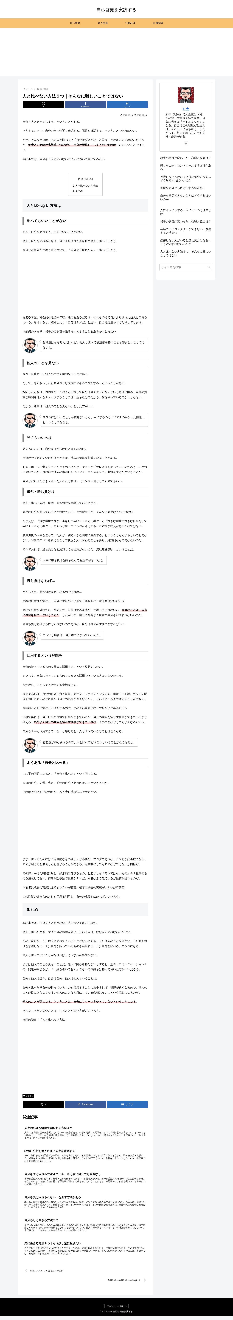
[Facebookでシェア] (85, 104)
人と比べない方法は (86, 186)
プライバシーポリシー (117, 1310)
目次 (81, 178)
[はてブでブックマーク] (127, 104)
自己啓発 (28, 1096)
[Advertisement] (116, 54)
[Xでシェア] (43, 104)
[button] (209, 267)
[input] (185, 267)
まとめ (79, 191)
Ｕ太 (186, 109)
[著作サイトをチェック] (186, 143)
